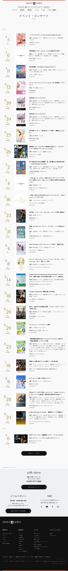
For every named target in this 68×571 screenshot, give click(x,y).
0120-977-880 (34, 481)
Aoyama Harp (21, 539)
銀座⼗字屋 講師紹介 (6, 543)
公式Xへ (41, 507)
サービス (43, 10)
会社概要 (12, 561)
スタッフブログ (6, 561)
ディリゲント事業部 (22, 551)
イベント (37, 10)
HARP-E (20, 545)
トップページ (14, 10)
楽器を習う (22, 10)
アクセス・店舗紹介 (52, 10)
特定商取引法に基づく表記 (42, 561)
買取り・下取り (37, 539)
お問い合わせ (46, 7)
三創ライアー (21, 549)
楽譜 (50, 533)
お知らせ (25, 556)
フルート (4, 539)
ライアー (4, 537)
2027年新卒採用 (18, 561)
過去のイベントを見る (34, 453)
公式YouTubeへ (47, 507)
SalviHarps (21, 535)
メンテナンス (36, 537)
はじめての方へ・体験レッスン (24, 7)
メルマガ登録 (36, 548)
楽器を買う (29, 10)
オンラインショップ (54, 529)
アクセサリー (52, 535)
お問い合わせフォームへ (34, 487)
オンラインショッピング (37, 7)
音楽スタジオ (36, 533)
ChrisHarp (21, 541)
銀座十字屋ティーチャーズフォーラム (41, 546)
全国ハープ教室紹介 (37, 544)
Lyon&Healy (21, 537)
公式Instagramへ (58, 507)
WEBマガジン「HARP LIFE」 (48, 556)
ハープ (4, 535)
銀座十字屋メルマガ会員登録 (18, 511)
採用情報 (24, 561)
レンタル (35, 535)
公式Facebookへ (53, 507)
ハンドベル (5, 541)
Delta (20, 543)
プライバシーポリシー (31, 561)
